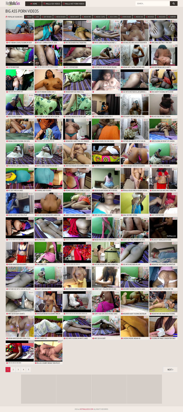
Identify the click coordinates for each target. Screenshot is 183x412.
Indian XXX (138, 17)
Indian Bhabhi (60, 17)
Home (33, 3)
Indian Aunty (73, 17)
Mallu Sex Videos (51, 3)
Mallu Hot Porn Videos (73, 3)
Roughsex (161, 17)
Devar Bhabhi (125, 17)
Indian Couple (99, 17)
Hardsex (172, 17)
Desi (36, 17)
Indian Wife (86, 17)
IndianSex (150, 17)
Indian (28, 17)
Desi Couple (113, 17)
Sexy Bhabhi (47, 17)
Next (170, 369)
